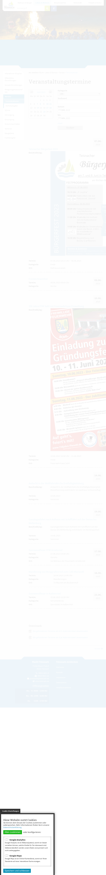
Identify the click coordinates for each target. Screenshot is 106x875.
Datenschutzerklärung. (12, 827)
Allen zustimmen (13, 832)
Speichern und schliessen (17, 871)
